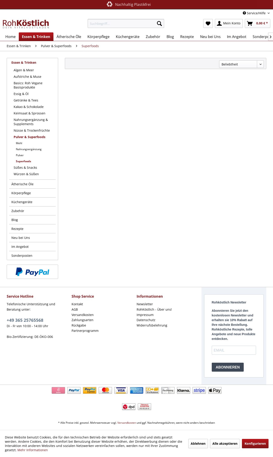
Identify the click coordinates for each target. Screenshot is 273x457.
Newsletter (145, 304)
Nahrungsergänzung (29, 149)
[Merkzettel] (208, 23)
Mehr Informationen (32, 450)
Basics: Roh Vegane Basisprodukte (28, 85)
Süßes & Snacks (25, 167)
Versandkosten (83, 315)
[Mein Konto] (229, 23)
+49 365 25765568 (25, 320)
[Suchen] (159, 23)
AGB (75, 309)
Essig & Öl (21, 94)
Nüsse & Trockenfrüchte (32, 130)
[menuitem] (126, 23)
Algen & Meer (24, 70)
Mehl (19, 143)
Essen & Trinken (23, 62)
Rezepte (17, 229)
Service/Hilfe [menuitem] (255, 13)
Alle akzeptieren (224, 443)
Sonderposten (21, 255)
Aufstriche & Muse (27, 76)
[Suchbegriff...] (126, 23)
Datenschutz (146, 320)
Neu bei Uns (20, 238)
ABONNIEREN (228, 367)
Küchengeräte (21, 202)
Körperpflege (21, 193)
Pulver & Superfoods (29, 137)
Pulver (20, 155)
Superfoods (23, 161)
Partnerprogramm (85, 331)
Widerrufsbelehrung (152, 325)
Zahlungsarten (82, 320)
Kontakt (77, 304)
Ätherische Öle (22, 184)
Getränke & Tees (26, 100)
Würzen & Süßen (26, 174)
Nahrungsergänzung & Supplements (31, 122)
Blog (14, 220)
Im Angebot (20, 246)
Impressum (145, 315)
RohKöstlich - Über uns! (154, 309)
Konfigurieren (255, 443)
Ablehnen (198, 443)
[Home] (10, 36)
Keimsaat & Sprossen (29, 113)
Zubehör (17, 211)
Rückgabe (79, 325)
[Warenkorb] (257, 23)
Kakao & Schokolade (29, 107)
